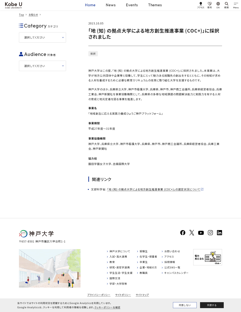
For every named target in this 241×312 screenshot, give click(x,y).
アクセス (169, 257)
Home (90, 5)
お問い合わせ (172, 252)
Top (21, 14)
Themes (155, 5)
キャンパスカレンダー (177, 274)
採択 (93, 53)
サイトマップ (142, 296)
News (111, 5)
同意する (212, 305)
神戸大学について (121, 252)
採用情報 (170, 263)
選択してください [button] (34, 37)
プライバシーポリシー (99, 296)
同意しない (185, 305)
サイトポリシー (123, 296)
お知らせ (33, 14)
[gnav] (236, 5)
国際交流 (115, 280)
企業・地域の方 (149, 269)
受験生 (144, 252)
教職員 (144, 274)
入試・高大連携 (119, 257)
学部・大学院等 (119, 286)
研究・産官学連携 (120, 269)
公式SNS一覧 (173, 269)
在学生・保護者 (149, 257)
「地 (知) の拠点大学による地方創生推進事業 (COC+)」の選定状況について (153, 189)
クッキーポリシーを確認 (107, 307)
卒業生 (144, 263)
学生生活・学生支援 (122, 274)
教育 (112, 263)
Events (132, 5)
